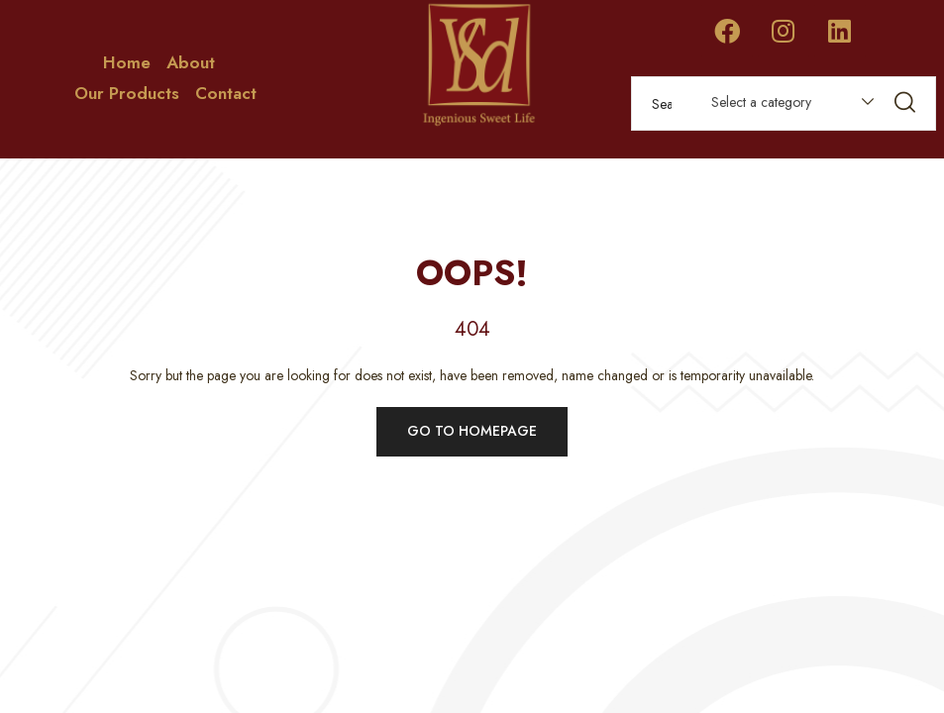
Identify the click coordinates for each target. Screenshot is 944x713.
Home (127, 62)
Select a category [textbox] (761, 102)
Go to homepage (472, 431)
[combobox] (783, 106)
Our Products (126, 93)
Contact (226, 93)
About (190, 62)
